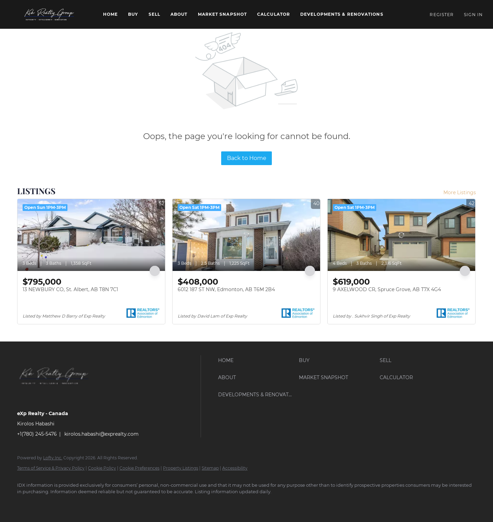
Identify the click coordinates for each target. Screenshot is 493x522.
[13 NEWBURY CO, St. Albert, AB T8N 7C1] (91, 235)
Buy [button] (133, 14)
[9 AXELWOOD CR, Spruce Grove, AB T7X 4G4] (401, 235)
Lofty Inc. (52, 457)
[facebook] (25, 503)
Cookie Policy (102, 468)
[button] (50, 14)
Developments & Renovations (341, 14)
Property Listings (180, 468)
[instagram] (65, 503)
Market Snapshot (222, 14)
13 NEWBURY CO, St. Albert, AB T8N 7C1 (70, 289)
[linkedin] (45, 503)
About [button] (179, 14)
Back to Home (246, 158)
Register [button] (442, 14)
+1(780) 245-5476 (37, 434)
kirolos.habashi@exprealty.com (101, 434)
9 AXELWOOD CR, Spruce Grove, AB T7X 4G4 (387, 289)
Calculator (273, 14)
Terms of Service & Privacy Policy (51, 468)
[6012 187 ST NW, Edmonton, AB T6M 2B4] (246, 235)
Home (110, 14)
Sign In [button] (473, 14)
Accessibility (235, 468)
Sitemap (210, 468)
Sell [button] (154, 14)
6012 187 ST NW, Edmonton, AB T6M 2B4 (226, 289)
